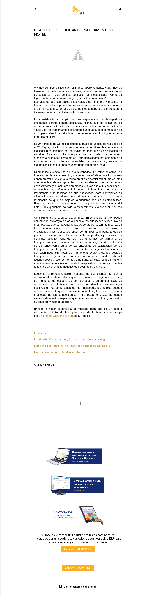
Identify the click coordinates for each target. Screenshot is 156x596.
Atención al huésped (55, 339)
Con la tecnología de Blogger (78, 586)
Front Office (74, 345)
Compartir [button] (40, 333)
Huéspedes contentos (47, 352)
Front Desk (59, 345)
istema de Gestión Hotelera (56, 315)
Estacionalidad (42, 345)
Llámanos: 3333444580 (78, 549)
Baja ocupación (77, 339)
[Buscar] (120, 8)
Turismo (81, 352)
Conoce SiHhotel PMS (78, 567)
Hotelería (105, 345)
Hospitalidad (90, 345)
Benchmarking (96, 339)
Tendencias (68, 352)
